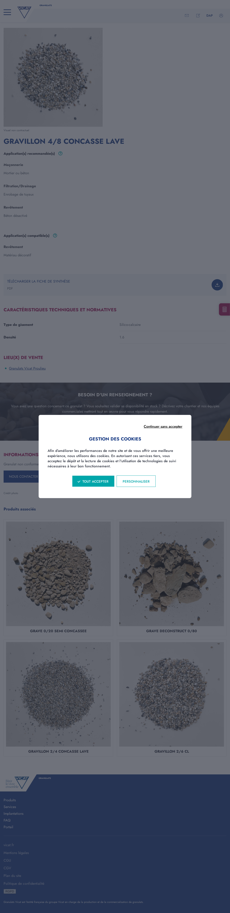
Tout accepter (95, 481)
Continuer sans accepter (163, 426)
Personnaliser (136, 481)
